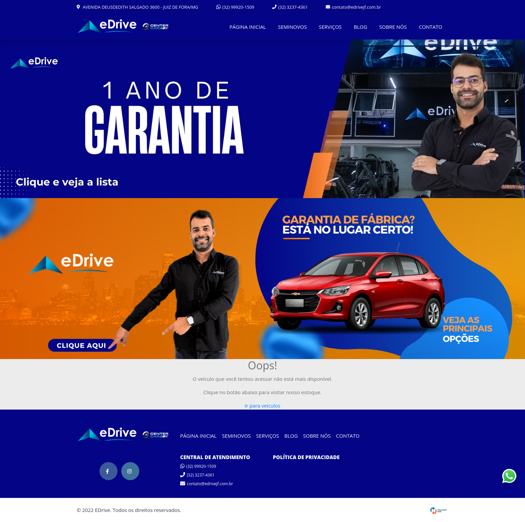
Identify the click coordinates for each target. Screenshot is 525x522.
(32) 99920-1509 (235, 7)
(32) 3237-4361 (290, 7)
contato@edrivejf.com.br (353, 7)
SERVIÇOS (330, 26)
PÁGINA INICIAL (247, 26)
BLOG (360, 26)
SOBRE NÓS (393, 26)
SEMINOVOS (292, 26)
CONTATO (430, 26)
